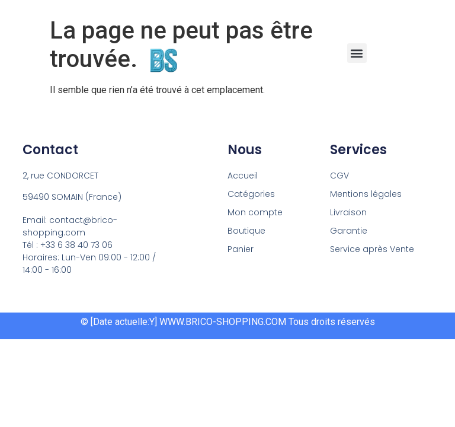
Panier (241, 249)
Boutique (246, 231)
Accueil (243, 175)
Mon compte (255, 212)
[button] (357, 53)
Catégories (251, 194)
